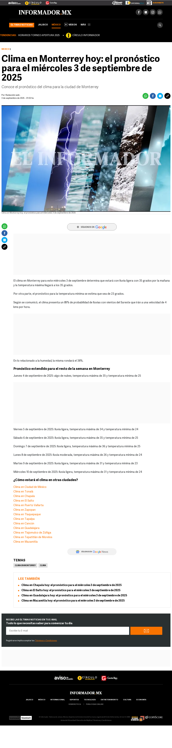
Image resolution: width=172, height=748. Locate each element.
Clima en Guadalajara (26, 528)
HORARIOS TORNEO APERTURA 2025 (39, 35)
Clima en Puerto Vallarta (28, 505)
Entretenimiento (109, 700)
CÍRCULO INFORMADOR (86, 35)
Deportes (74, 700)
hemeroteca (75, 704)
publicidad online (94, 704)
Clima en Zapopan (24, 510)
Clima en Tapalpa (24, 519)
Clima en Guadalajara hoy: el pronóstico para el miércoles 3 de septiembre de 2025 (74, 595)
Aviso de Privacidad (68, 720)
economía (141, 700)
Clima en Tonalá (23, 491)
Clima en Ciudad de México (29, 487)
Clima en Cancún (23, 523)
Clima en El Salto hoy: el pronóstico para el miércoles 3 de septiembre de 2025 (70, 590)
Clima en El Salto (23, 500)
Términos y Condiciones (46, 641)
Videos (70, 24)
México (56, 25)
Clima (43, 566)
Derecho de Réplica (84, 720)
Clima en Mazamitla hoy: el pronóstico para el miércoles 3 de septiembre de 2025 (73, 600)
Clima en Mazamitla (25, 542)
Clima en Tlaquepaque (27, 514)
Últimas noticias (22, 25)
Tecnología (90, 700)
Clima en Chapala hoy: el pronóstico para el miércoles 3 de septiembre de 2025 (71, 585)
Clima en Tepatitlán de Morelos (32, 537)
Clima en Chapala (24, 496)
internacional (57, 700)
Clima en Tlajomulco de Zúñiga (32, 532)
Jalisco (43, 25)
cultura (127, 700)
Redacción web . (13, 95)
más (85, 25)
